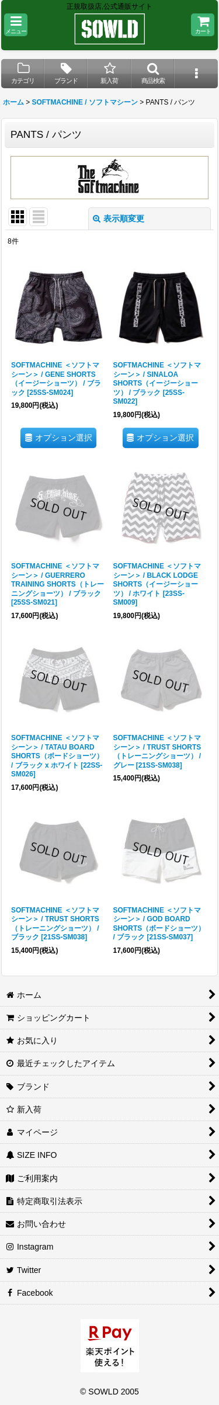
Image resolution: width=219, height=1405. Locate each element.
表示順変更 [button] (118, 218)
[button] (15, 24)
